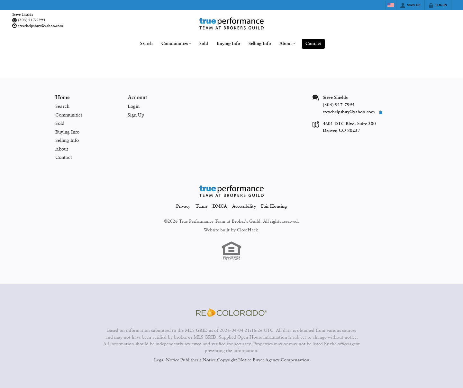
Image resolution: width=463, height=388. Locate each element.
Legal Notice (166, 359)
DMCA (220, 205)
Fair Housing (274, 205)
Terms (201, 205)
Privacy (183, 205)
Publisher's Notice (198, 359)
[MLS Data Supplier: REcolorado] (231, 312)
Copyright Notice (234, 359)
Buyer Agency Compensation (281, 359)
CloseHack (247, 229)
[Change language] (390, 5)
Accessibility (244, 205)
